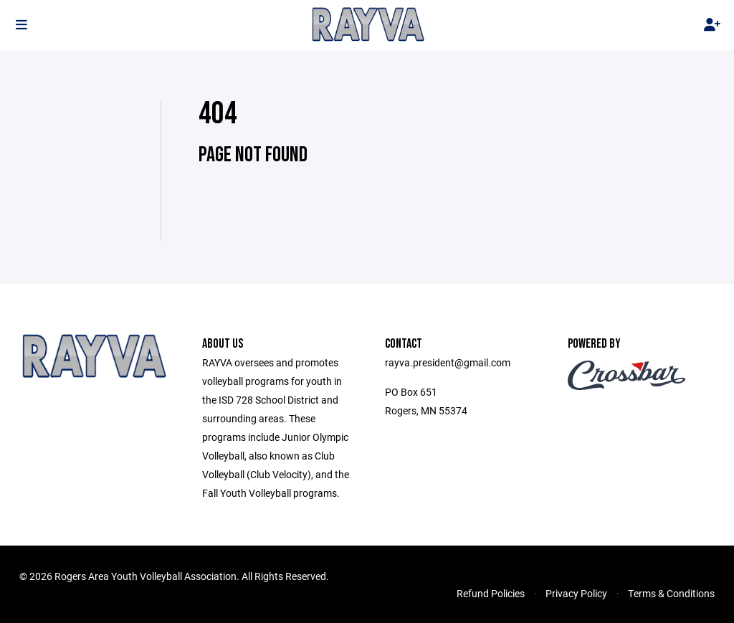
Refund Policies (491, 593)
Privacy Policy (576, 593)
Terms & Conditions (671, 593)
